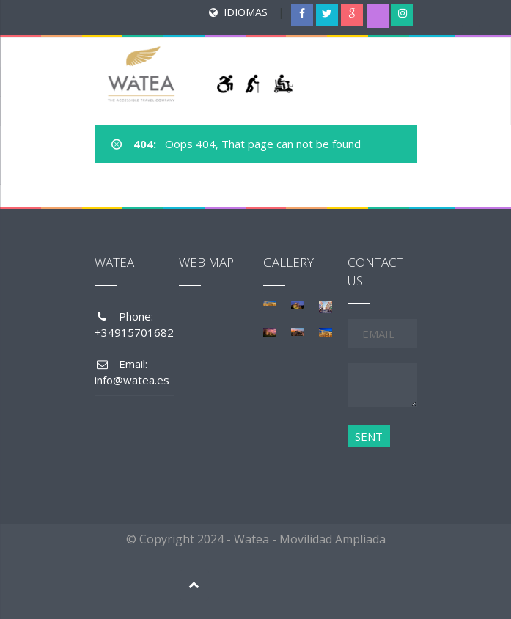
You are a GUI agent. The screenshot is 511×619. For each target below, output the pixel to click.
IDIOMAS (246, 12)
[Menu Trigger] (470, 25)
